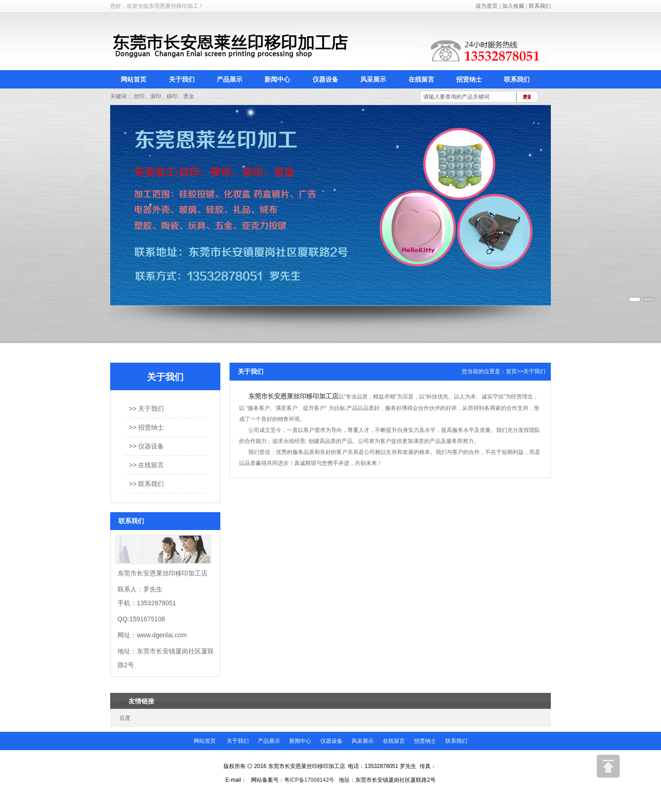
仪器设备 (325, 79)
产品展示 (229, 79)
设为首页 (487, 6)
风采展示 (373, 79)
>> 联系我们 (146, 483)
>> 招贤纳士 (146, 427)
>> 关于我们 (146, 408)
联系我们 (540, 6)
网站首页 (133, 79)
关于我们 (182, 79)
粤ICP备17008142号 (309, 780)
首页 (511, 371)
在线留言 (421, 79)
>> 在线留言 (146, 465)
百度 (124, 718)
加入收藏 (513, 6)
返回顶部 (608, 766)
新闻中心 (277, 79)
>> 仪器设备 (146, 446)
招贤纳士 (469, 79)
